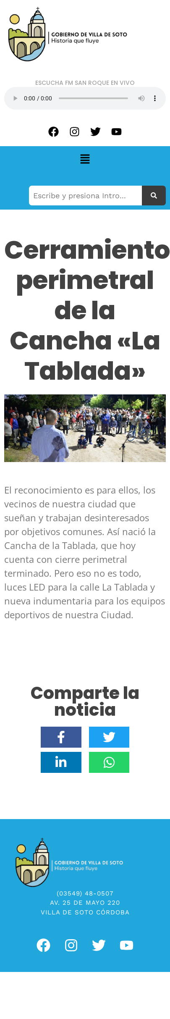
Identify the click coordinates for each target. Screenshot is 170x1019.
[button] (84, 159)
